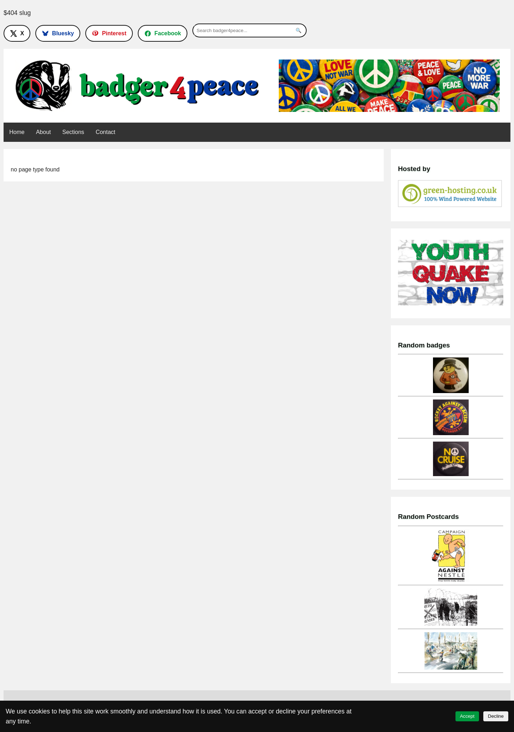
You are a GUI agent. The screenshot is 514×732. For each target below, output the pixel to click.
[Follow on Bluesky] (57, 33)
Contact (105, 132)
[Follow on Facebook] (162, 33)
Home (17, 132)
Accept (467, 716)
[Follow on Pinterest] (109, 33)
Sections (73, 132)
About (43, 132)
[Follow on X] (17, 33)
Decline (496, 716)
